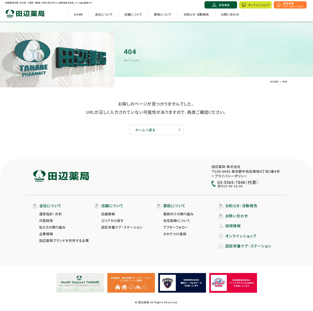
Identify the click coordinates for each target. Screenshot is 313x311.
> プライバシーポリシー (230, 175)
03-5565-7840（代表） (238, 182)
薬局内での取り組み (178, 213)
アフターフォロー (176, 227)
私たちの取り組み (52, 227)
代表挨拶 (46, 220)
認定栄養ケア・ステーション (121, 227)
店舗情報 (108, 213)
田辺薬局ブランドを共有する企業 (64, 240)
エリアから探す (112, 220)
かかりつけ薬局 (175, 233)
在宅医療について (177, 220)
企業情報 (46, 233)
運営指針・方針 (50, 213)
